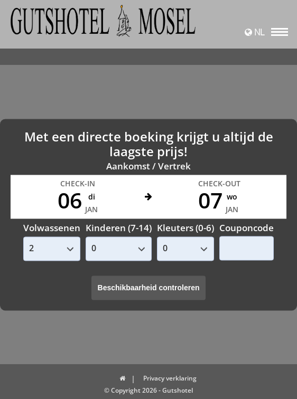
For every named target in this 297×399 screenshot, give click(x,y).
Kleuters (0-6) (185, 228)
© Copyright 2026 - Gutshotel (148, 390)
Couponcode (246, 228)
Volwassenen (51, 228)
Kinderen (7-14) (119, 228)
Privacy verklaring (170, 378)
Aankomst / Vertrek (148, 166)
